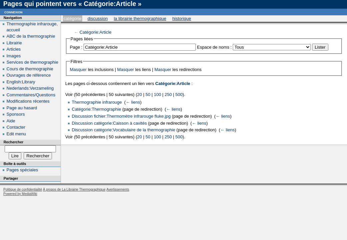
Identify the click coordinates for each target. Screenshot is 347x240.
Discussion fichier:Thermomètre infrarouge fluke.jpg (121, 116)
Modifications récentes (28, 101)
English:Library (21, 81)
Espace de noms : (214, 47)
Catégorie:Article (96, 32)
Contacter (16, 127)
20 (139, 94)
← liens (133, 102)
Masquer (78, 69)
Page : (76, 47)
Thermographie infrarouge (97, 102)
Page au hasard (22, 107)
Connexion (13, 11)
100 (157, 94)
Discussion (98, 18)
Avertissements (117, 189)
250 (168, 94)
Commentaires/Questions (31, 94)
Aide (11, 120)
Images (14, 55)
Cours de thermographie (30, 68)
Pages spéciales (22, 169)
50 (148, 94)
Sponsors (16, 114)
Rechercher (13, 142)
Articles (14, 49)
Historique (181, 18)
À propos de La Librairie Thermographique (74, 189)
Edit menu (16, 133)
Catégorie (72, 18)
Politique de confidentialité (22, 189)
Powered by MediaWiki (20, 194)
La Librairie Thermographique (140, 18)
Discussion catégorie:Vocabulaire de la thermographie (123, 129)
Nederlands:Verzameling (30, 88)
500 (179, 94)
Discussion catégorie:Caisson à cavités (109, 123)
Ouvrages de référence (29, 75)
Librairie (14, 42)
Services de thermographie (32, 62)
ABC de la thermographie (31, 36)
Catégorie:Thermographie (96, 109)
